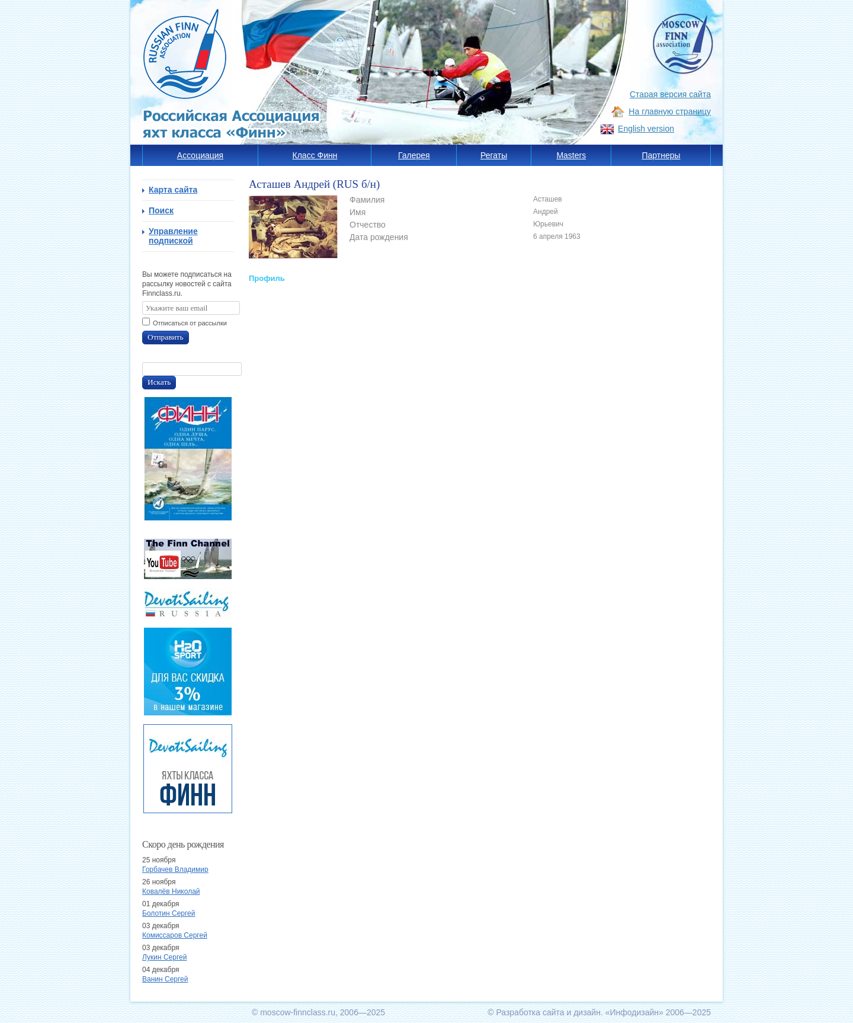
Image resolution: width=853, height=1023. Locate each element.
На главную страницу (669, 111)
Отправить (165, 337)
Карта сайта (173, 189)
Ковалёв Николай (171, 891)
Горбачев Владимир (175, 869)
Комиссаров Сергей (174, 935)
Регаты (493, 155)
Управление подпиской (173, 235)
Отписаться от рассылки (190, 323)
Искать (159, 382)
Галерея (414, 155)
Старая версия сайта (670, 94)
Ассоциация (200, 155)
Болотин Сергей (168, 913)
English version (646, 128)
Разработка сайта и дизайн (548, 1012)
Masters (571, 155)
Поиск (161, 210)
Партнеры (661, 155)
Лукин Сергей (164, 957)
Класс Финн (315, 155)
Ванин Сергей (165, 979)
